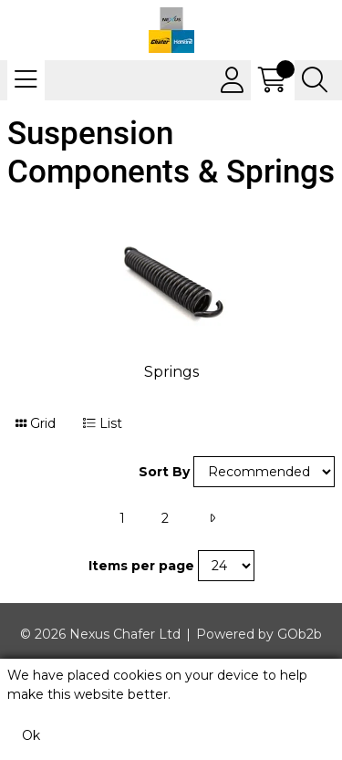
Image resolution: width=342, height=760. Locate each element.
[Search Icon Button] (315, 80)
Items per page (141, 565)
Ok (31, 735)
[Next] (212, 519)
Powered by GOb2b (259, 634)
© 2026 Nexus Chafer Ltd (100, 634)
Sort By (164, 471)
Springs (171, 371)
